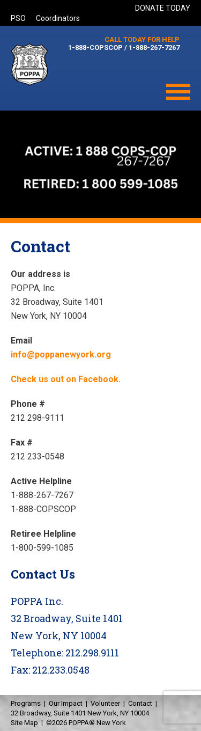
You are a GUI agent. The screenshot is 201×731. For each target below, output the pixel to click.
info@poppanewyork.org (61, 354)
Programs (26, 703)
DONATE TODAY (162, 8)
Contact (140, 703)
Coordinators (58, 18)
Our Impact (66, 703)
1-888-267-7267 (154, 47)
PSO (18, 18)
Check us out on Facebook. (66, 379)
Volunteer (105, 703)
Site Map (24, 723)
